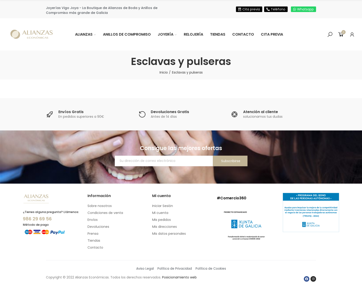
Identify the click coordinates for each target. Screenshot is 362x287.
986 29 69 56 (37, 219)
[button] (249, 9)
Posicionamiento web (179, 277)
